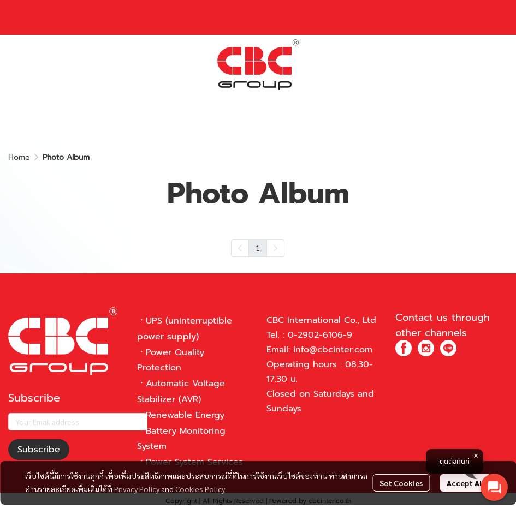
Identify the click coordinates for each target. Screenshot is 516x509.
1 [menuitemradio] (258, 248)
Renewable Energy (185, 415)
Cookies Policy (200, 489)
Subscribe (38, 449)
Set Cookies (401, 483)
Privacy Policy (136, 489)
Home (19, 157)
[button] (409, 65)
